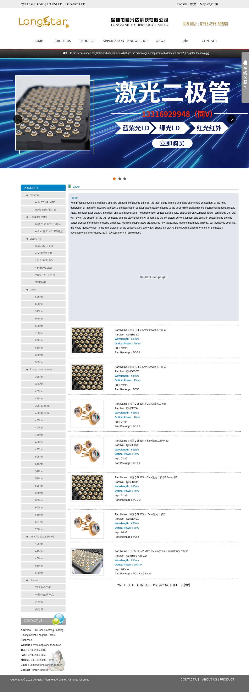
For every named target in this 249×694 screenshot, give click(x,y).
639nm (39, 500)
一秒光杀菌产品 (44, 594)
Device (34, 580)
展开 (245, 77)
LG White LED (75, 4)
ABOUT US (62, 41)
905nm (39, 362)
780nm (39, 333)
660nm (39, 514)
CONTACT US (190, 679)
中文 (193, 4)
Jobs (185, 41)
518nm (39, 471)
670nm (39, 318)
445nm (39, 551)
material (34, 195)
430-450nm (42, 413)
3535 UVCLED (44, 245)
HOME (38, 41)
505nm (39, 456)
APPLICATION (113, 41)
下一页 (135, 585)
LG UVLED (54, 4)
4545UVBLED (43, 267)
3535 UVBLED (44, 260)
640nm (39, 507)
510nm (39, 565)
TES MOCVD (43, 587)
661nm (39, 522)
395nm (39, 311)
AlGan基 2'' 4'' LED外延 (49, 231)
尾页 (141, 585)
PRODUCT (87, 41)
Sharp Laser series (41, 369)
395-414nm (42, 405)
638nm (39, 492)
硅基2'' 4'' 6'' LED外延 (48, 224)
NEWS (160, 41)
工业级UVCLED (124, 120)
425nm (39, 398)
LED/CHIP (36, 238)
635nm (39, 296)
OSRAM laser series (42, 536)
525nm (39, 485)
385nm (39, 376)
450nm (39, 434)
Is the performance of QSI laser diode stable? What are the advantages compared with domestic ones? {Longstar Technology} (139, 53)
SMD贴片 (40, 282)
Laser (33, 289)
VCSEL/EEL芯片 (45, 275)
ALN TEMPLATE (45, 202)
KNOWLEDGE (137, 41)
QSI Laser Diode (32, 4)
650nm (39, 304)
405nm (39, 391)
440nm (39, 427)
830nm (39, 354)
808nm (39, 340)
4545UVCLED (43, 253)
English (182, 4)
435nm (39, 420)
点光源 (39, 601)
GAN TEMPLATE (45, 209)
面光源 (39, 609)
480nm (39, 442)
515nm (39, 463)
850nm (39, 347)
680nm (39, 325)
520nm (39, 478)
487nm (39, 449)
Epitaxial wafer (38, 216)
